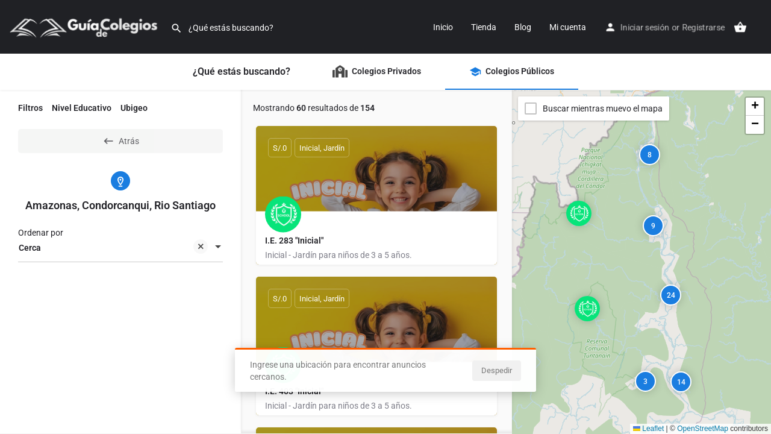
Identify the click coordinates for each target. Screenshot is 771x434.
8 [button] (650, 155)
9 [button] (653, 226)
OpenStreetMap (702, 428)
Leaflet (648, 428)
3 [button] (645, 381)
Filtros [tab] (30, 108)
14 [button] (681, 382)
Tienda (483, 27)
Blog (522, 27)
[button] (588, 223)
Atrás (120, 141)
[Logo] (85, 26)
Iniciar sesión (644, 27)
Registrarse (703, 27)
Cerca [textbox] (113, 248)
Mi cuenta (567, 27)
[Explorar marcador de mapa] (579, 213)
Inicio (443, 27)
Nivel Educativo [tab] (81, 108)
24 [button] (671, 295)
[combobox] (120, 247)
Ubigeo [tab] (134, 108)
